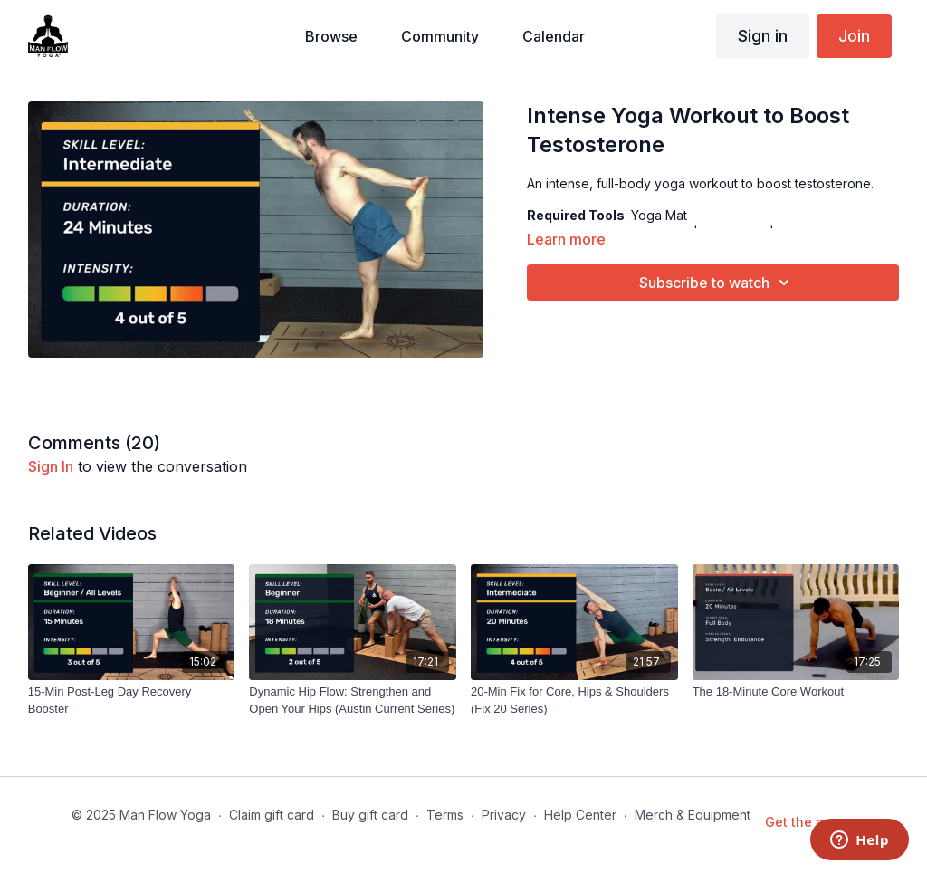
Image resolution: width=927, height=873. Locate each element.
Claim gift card (271, 814)
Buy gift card (370, 814)
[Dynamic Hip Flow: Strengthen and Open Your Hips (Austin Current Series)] (352, 700)
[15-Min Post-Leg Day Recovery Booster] (131, 700)
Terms (445, 814)
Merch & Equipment (692, 814)
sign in (50, 466)
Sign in (763, 35)
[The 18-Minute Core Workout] (796, 692)
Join (854, 35)
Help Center (580, 814)
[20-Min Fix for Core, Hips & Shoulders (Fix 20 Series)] (574, 700)
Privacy (504, 814)
